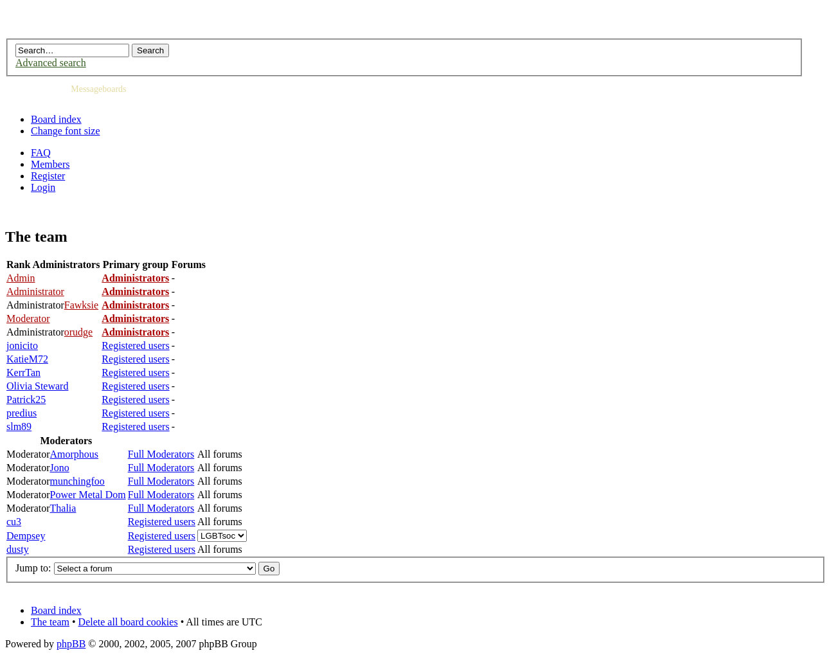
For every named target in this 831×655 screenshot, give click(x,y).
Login (43, 187)
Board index (56, 119)
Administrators (135, 278)
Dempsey (25, 535)
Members (50, 164)
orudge (78, 332)
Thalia (63, 508)
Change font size (65, 130)
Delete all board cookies (128, 621)
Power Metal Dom (88, 494)
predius (21, 413)
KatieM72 (27, 359)
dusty (17, 549)
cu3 (13, 521)
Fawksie (81, 305)
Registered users (135, 345)
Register (48, 175)
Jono (59, 467)
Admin (20, 278)
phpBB (71, 643)
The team (50, 621)
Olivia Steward (37, 386)
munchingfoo (77, 481)
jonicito (22, 345)
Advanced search (50, 62)
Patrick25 (26, 399)
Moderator (28, 318)
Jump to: (33, 567)
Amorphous (74, 454)
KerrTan (23, 372)
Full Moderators (161, 454)
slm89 (18, 426)
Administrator (35, 291)
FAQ (41, 152)
